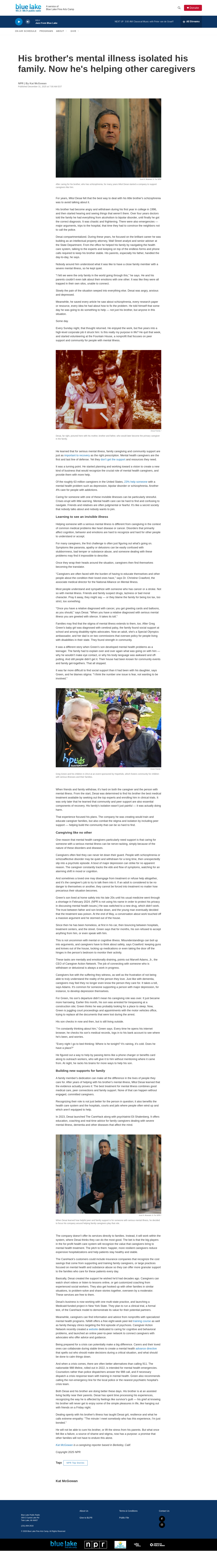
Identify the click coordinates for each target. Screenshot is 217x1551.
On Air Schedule (26, 31)
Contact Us (164, 1511)
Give (73, 31)
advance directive (146, 1348)
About (60, 31)
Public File (124, 1518)
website (93, 1329)
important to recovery (77, 455)
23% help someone (135, 482)
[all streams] (191, 22)
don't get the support (113, 459)
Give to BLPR (86, 1518)
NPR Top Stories (75, 1463)
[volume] (27, 22)
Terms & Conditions (128, 1511)
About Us (84, 1511)
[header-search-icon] (179, 8)
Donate (194, 7)
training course (142, 1321)
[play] (18, 22)
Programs (46, 31)
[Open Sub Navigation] (66, 31)
